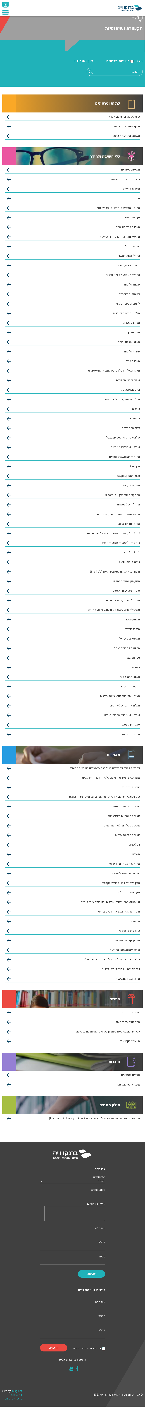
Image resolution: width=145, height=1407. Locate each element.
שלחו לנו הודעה (74, 1212)
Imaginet (16, 1391)
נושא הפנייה (72, 1193)
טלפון (72, 1259)
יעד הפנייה (72, 1179)
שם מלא (72, 1231)
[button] (91, 71)
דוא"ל (72, 1245)
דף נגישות (16, 1395)
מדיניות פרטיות (14, 1399)
